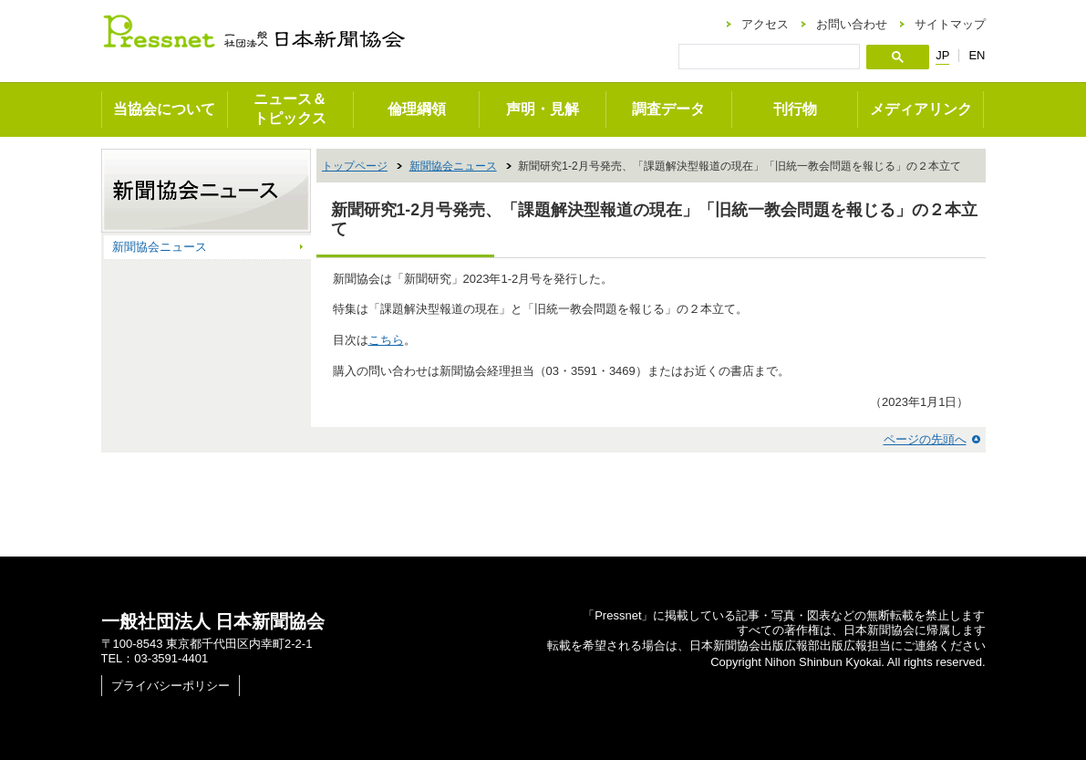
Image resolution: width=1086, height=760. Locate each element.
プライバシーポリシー (170, 685)
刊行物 (795, 109)
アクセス (765, 24)
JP (942, 55)
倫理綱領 (417, 109)
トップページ (355, 166)
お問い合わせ (851, 24)
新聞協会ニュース (453, 166)
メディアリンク (921, 109)
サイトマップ (950, 24)
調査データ (668, 109)
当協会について (164, 109)
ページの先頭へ (925, 439)
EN (976, 55)
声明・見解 (542, 109)
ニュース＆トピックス (289, 108)
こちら (386, 340)
